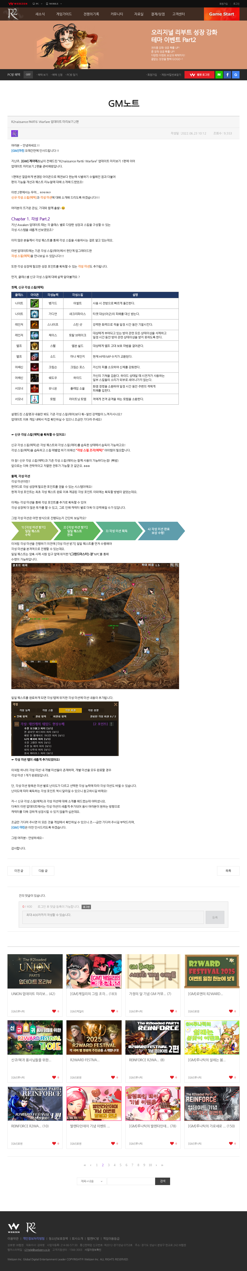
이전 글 (18, 871)
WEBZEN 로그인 (199, 74)
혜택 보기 (43, 74)
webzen (17, 3)
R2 (13, 14)
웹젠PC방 (93, 1238)
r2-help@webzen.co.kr (37, 1249)
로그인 (236, 3)
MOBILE (53, 3)
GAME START (222, 14)
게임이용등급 (111, 1238)
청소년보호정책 (58, 1238)
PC (37, 3)
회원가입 (223, 3)
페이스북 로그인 (227, 74)
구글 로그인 (236, 74)
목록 (228, 871)
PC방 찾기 (72, 74)
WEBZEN (13, 1227)
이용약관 (13, 1238)
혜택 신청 (57, 74)
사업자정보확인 (93, 1249)
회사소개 (77, 1238)
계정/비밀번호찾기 (171, 74)
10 (150, 1165)
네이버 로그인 (219, 74)
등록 (215, 917)
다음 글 (43, 871)
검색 (162, 1181)
